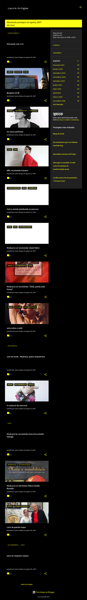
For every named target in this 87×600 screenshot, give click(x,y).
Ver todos (11, 25)
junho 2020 (57, 85)
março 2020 (57, 97)
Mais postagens (27, 584)
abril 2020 (57, 93)
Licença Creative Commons (68, 120)
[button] (45, 62)
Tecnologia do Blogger (43, 592)
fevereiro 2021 (58, 65)
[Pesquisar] (80, 7)
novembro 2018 (59, 101)
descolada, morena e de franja (64, 154)
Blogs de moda (58, 134)
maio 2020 (57, 89)
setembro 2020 (59, 81)
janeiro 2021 (58, 69)
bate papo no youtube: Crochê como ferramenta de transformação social (64, 166)
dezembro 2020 (59, 73)
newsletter (57, 53)
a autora (56, 45)
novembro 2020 (59, 77)
